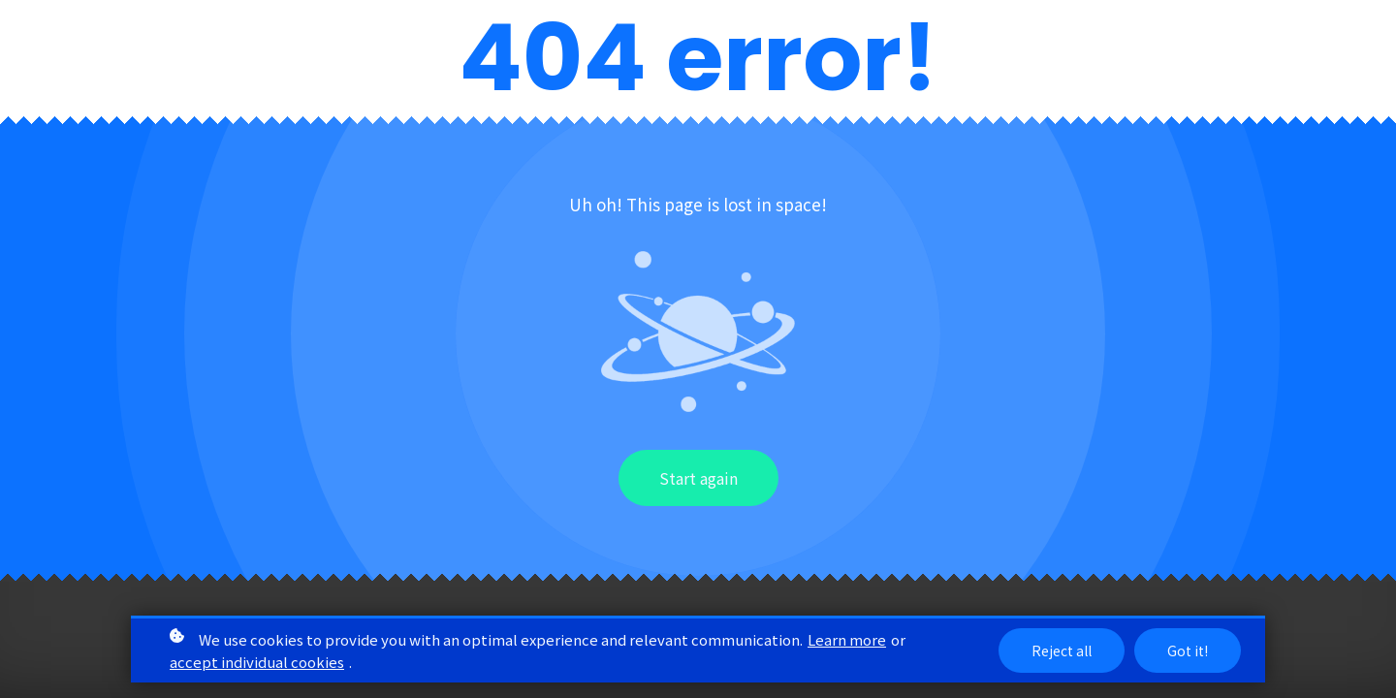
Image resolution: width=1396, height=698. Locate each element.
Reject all (1061, 650)
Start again (698, 478)
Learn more (847, 639)
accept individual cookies (257, 661)
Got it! (1187, 650)
